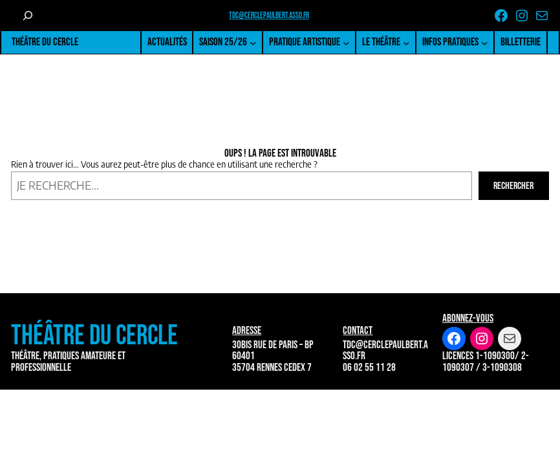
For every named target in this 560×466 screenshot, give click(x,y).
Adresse (246, 330)
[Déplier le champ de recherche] (27, 15)
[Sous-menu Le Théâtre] (406, 42)
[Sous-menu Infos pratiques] (484, 42)
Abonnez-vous (467, 318)
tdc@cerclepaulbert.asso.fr (269, 15)
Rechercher (513, 186)
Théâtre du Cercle (45, 42)
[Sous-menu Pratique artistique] (346, 42)
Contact (357, 330)
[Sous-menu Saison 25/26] (253, 42)
